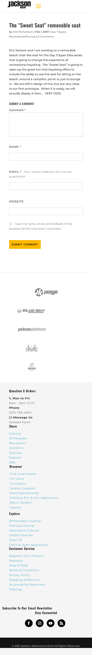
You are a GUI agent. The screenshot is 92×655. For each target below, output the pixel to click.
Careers (15, 507)
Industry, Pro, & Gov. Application (33, 497)
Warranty (16, 560)
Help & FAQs (18, 565)
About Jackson (20, 502)
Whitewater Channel (25, 521)
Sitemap (15, 589)
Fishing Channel (22, 525)
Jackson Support (22, 488)
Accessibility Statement (27, 584)
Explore (15, 457)
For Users (16, 478)
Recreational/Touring (22, 36)
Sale (12, 462)
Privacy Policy (19, 575)
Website (16, 201)
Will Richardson (23, 31)
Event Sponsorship (24, 493)
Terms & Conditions (24, 570)
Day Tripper (58, 31)
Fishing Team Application (29, 545)
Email (15, 171)
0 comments (46, 36)
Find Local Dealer (23, 474)
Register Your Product (26, 556)
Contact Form (19, 422)
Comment (17, 110)
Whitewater (18, 438)
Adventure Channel (24, 530)
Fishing (15, 433)
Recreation (17, 443)
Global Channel (21, 535)
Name (15, 147)
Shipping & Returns (24, 580)
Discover (15, 452)
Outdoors (16, 448)
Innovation (17, 483)
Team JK (15, 540)
